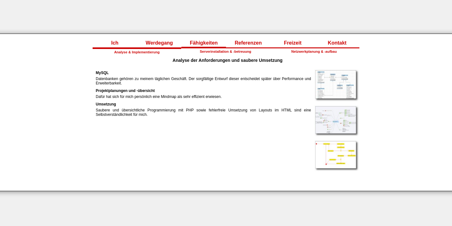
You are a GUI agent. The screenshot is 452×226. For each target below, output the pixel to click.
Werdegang (159, 43)
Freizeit (292, 43)
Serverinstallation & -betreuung (225, 51)
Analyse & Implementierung (137, 52)
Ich (114, 43)
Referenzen (248, 43)
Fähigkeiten (204, 43)
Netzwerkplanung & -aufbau (314, 51)
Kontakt (337, 43)
